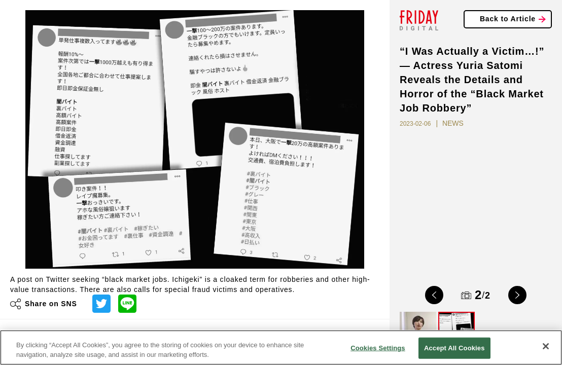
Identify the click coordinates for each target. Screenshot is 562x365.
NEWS (453, 123)
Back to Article (508, 19)
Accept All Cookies (454, 348)
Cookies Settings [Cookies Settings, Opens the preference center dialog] (377, 348)
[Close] (546, 346)
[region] (281, 347)
